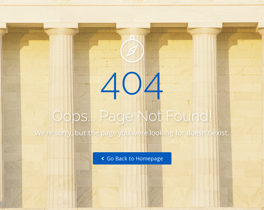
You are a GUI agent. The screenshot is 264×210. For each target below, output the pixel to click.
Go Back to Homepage (132, 158)
